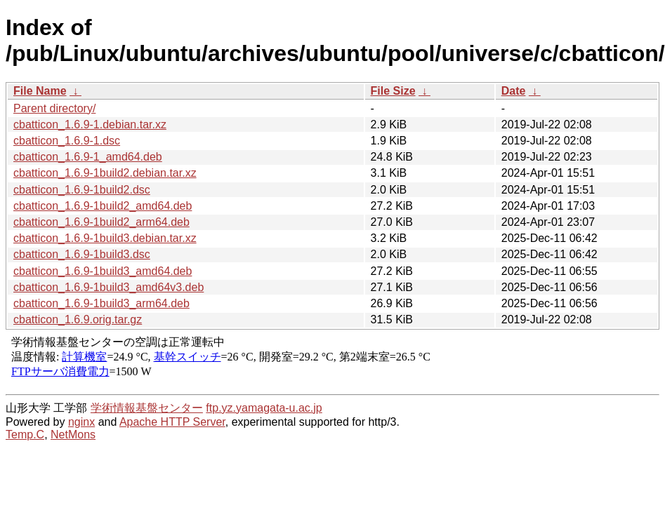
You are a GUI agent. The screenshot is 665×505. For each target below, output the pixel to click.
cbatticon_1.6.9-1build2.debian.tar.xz (105, 173)
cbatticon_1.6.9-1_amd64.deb (87, 157)
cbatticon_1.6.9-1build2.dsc (81, 190)
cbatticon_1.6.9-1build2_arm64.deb (101, 222)
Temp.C (25, 434)
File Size (393, 91)
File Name (40, 91)
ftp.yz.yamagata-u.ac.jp (264, 408)
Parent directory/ (54, 108)
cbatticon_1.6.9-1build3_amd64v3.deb (108, 287)
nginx (81, 422)
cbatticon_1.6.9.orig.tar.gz (77, 319)
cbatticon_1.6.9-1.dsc (66, 141)
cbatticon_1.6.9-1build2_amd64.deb (102, 206)
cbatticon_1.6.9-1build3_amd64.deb (102, 271)
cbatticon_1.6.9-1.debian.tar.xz (89, 124)
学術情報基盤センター (147, 408)
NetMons (73, 434)
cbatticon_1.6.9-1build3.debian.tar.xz (105, 238)
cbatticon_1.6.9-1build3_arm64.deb (101, 303)
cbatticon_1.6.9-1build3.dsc (81, 254)
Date (513, 91)
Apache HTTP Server (172, 422)
